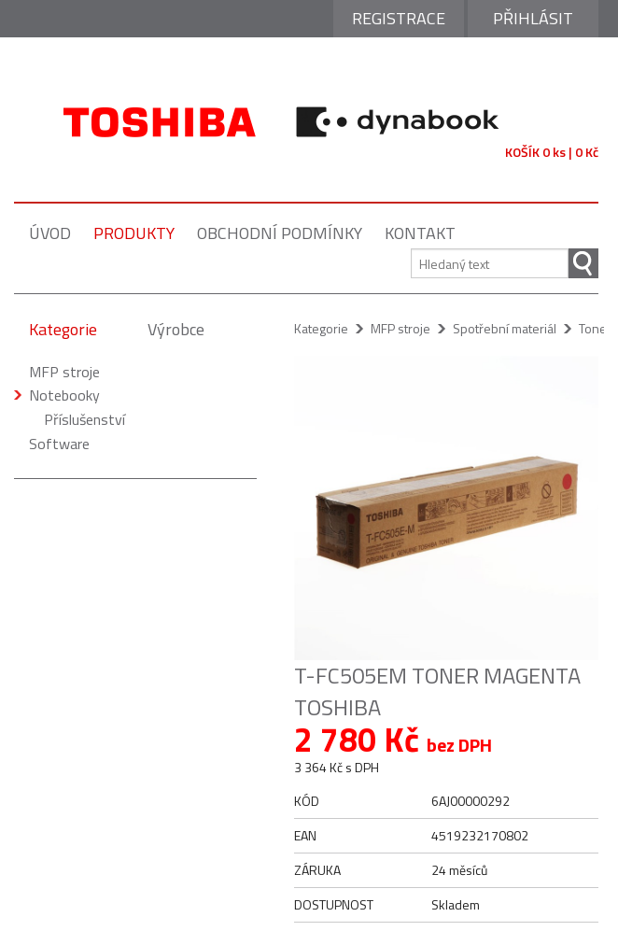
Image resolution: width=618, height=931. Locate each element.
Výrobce (175, 329)
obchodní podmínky (279, 233)
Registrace (398, 18)
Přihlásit (533, 18)
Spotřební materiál (504, 328)
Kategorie (63, 329)
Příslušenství (84, 419)
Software (59, 443)
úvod (50, 233)
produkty (134, 233)
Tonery (598, 328)
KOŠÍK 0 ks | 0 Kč (551, 152)
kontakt (420, 233)
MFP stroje (64, 371)
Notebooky (64, 395)
